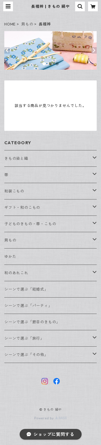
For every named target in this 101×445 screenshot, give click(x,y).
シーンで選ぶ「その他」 (26, 354)
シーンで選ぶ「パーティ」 (28, 305)
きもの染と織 (16, 158)
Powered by (50, 418)
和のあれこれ (16, 272)
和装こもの (14, 191)
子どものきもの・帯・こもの (30, 223)
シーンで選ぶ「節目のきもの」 (32, 322)
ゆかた (10, 256)
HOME (10, 24)
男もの (27, 24)
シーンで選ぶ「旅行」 (24, 338)
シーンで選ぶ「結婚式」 (26, 289)
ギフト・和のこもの (22, 207)
